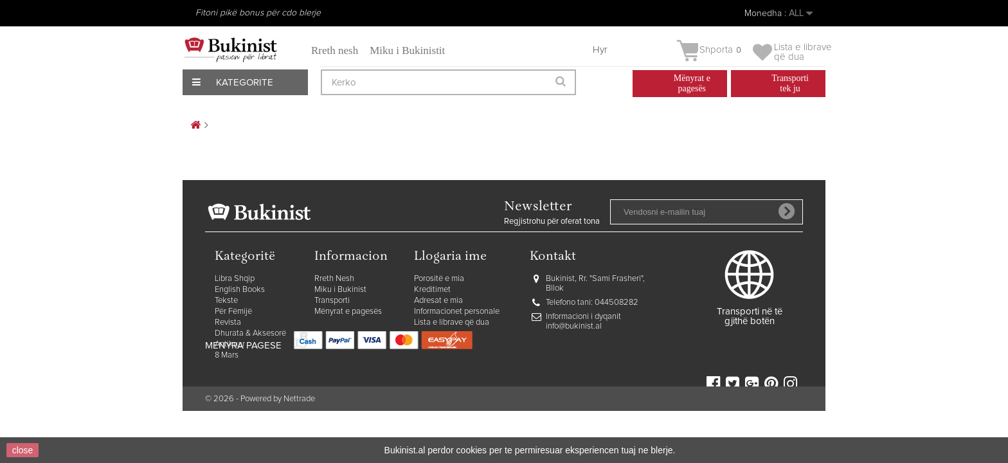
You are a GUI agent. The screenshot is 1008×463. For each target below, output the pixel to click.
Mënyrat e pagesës (348, 311)
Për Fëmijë (233, 311)
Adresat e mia (438, 300)
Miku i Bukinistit (407, 50)
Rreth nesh (334, 50)
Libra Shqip (235, 279)
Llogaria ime (450, 257)
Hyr (600, 50)
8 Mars (227, 355)
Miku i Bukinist (340, 290)
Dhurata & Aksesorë (250, 333)
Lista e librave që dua (451, 322)
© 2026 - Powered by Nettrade (260, 430)
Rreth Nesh (334, 279)
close (22, 450)
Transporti (332, 300)
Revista (228, 322)
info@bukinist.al (574, 326)
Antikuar (230, 344)
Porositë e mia (439, 279)
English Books (240, 290)
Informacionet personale (457, 311)
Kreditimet (432, 290)
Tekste (226, 300)
